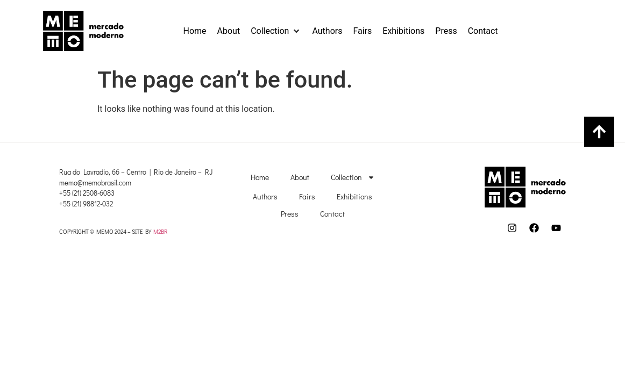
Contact (332, 214)
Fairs (307, 196)
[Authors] (327, 31)
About (299, 177)
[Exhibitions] (403, 31)
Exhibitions (354, 196)
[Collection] (276, 31)
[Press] (446, 31)
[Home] (195, 31)
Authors (265, 196)
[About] (229, 31)
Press (290, 214)
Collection (353, 177)
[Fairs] (362, 31)
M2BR (160, 231)
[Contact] (483, 31)
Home (260, 177)
